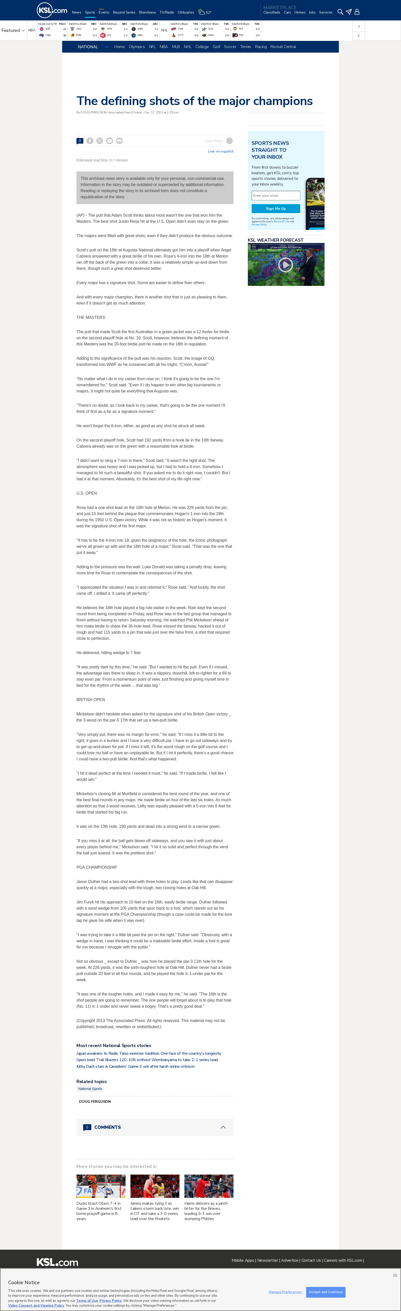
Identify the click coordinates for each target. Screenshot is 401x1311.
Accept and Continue (325, 1292)
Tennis (245, 47)
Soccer (230, 47)
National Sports (90, 1089)
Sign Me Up (276, 208)
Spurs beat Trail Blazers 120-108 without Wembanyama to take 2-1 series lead (147, 1060)
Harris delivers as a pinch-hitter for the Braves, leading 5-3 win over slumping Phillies (206, 1211)
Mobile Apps (243, 1260)
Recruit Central (283, 47)
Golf (216, 47)
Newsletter (267, 1260)
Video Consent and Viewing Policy (36, 1305)
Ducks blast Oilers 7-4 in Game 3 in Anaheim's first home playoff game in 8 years (98, 1211)
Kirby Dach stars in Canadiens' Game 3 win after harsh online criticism (135, 1066)
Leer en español (220, 151)
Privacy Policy (259, 224)
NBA (164, 47)
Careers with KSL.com (343, 1260)
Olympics (137, 47)
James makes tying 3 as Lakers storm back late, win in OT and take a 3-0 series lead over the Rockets (154, 1211)
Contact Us (311, 1260)
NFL (152, 47)
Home (119, 47)
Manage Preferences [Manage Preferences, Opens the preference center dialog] (285, 1292)
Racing (260, 47)
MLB (176, 47)
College (202, 47)
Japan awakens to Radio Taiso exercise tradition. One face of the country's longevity (148, 1053)
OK (395, 1275)
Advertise (289, 1260)
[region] (200, 1289)
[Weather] (206, 14)
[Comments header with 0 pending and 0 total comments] (154, 1127)
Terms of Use (281, 221)
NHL (187, 47)
